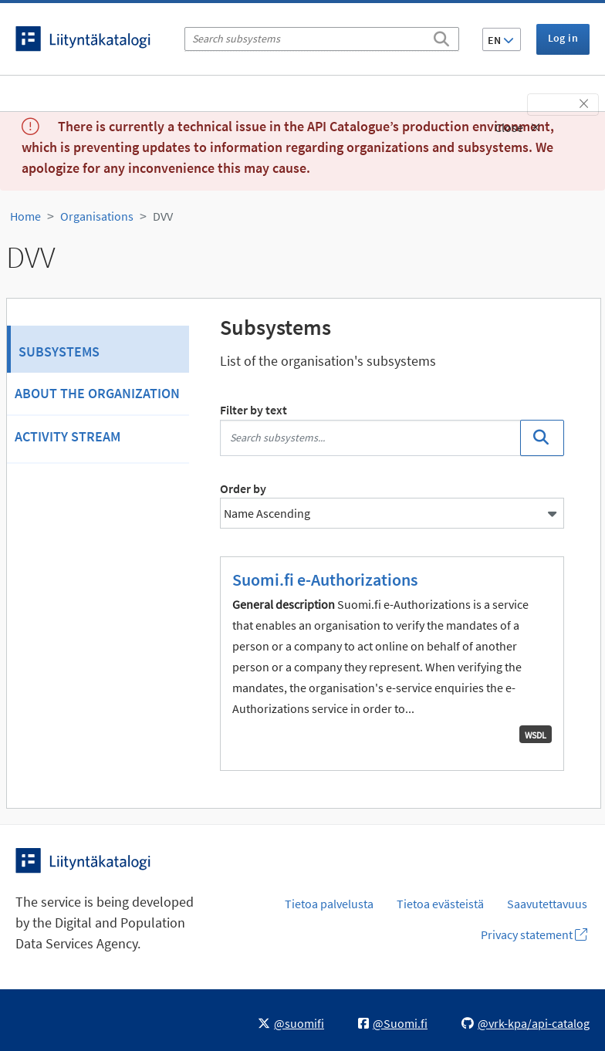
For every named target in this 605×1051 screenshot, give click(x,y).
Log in (563, 38)
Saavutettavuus (547, 903)
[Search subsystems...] (370, 438)
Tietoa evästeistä (440, 903)
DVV (163, 216)
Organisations (97, 216)
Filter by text (253, 409)
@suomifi (291, 1023)
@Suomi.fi (393, 1023)
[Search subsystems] (321, 39)
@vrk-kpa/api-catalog (525, 1023)
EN (501, 40)
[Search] (441, 36)
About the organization (97, 393)
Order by (243, 488)
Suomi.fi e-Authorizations (324, 579)
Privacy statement (534, 934)
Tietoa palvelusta (329, 903)
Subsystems (59, 351)
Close (517, 127)
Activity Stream (67, 436)
